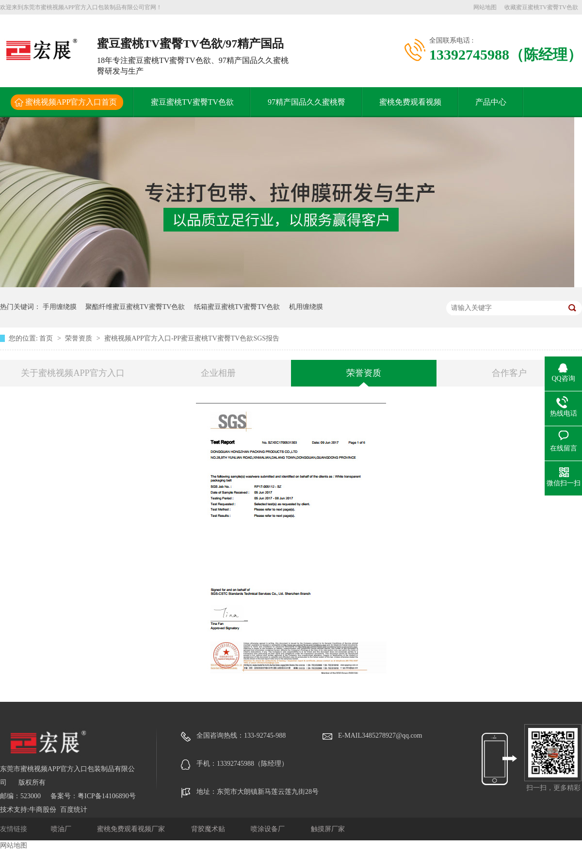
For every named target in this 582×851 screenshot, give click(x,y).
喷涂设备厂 (269, 829)
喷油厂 (62, 829)
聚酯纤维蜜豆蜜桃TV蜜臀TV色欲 (135, 306)
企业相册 (218, 373)
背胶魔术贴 (209, 829)
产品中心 (490, 102)
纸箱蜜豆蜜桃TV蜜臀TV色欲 (237, 306)
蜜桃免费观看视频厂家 (132, 829)
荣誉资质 (79, 338)
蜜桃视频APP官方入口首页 (71, 102)
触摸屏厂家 (328, 829)
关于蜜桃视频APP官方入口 (72, 373)
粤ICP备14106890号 (107, 796)
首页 (47, 338)
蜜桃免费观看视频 (410, 102)
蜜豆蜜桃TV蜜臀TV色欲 (192, 102)
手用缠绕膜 (60, 306)
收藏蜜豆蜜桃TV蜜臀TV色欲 (541, 7)
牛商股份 (42, 809)
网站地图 (485, 7)
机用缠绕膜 (306, 306)
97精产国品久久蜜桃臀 (306, 102)
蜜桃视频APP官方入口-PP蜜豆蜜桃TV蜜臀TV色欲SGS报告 (191, 338)
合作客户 (509, 373)
